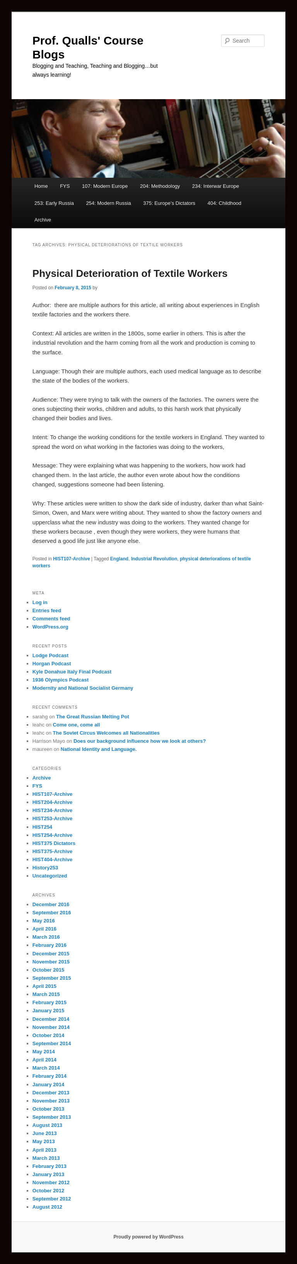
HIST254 (42, 827)
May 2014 (43, 1051)
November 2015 (51, 962)
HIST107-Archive (71, 559)
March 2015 (46, 994)
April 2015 (44, 986)
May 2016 (43, 921)
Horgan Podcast (51, 663)
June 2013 (44, 1133)
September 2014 (51, 1043)
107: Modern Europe (105, 186)
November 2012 (51, 1182)
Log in (40, 602)
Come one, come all (76, 725)
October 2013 (48, 1109)
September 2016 (51, 912)
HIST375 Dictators (53, 843)
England (119, 559)
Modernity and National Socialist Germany (82, 688)
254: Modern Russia (108, 203)
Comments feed (51, 619)
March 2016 (46, 937)
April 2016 (44, 929)
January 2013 (48, 1174)
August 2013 (47, 1125)
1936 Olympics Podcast (60, 680)
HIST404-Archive (52, 859)
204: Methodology (160, 186)
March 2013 (46, 1158)
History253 (45, 868)
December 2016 (50, 904)
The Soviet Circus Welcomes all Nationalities (106, 733)
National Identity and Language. (99, 749)
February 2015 (49, 1002)
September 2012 (51, 1199)
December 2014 (50, 1019)
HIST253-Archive (52, 818)
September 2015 (51, 978)
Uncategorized (49, 876)
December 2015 (50, 954)
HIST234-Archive (52, 810)
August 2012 (47, 1207)
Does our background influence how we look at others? (139, 741)
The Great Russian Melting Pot (92, 717)
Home (41, 186)
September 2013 (51, 1117)
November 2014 (51, 1027)
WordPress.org (50, 627)
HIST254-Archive (52, 835)
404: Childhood (224, 203)
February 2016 (49, 945)
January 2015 (48, 1010)
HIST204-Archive (52, 802)
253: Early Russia (54, 203)
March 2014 (46, 1068)
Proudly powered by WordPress (148, 1237)
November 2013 (51, 1101)
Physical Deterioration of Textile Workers (130, 273)
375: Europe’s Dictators (169, 203)
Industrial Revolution (154, 559)
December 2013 (50, 1093)
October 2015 (48, 970)
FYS (65, 186)
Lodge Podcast (50, 655)
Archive (42, 220)
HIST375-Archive (52, 851)
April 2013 (44, 1150)
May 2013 (43, 1141)
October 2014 (48, 1035)
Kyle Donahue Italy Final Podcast (71, 672)
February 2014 (49, 1076)
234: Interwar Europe (215, 186)
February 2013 (49, 1166)
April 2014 (44, 1060)
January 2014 (48, 1084)
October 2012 (48, 1191)
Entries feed (46, 610)
